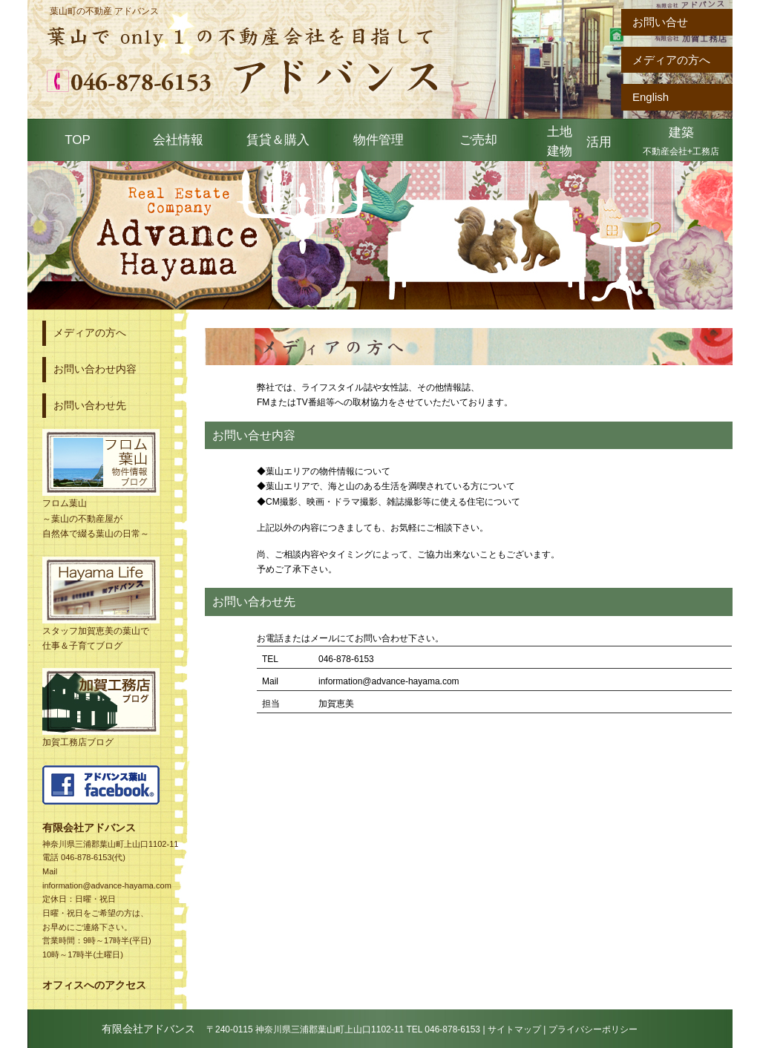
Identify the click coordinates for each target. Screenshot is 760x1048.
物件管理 (378, 140)
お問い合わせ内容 (95, 369)
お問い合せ (660, 22)
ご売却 (478, 140)
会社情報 (178, 140)
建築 (681, 141)
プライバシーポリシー (593, 1029)
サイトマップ (514, 1029)
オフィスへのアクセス (94, 985)
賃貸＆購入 (277, 140)
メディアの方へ (671, 59)
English (650, 97)
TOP (78, 140)
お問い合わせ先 (89, 405)
